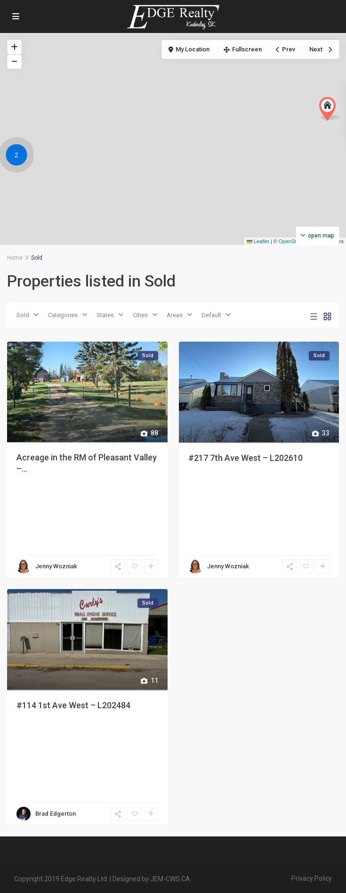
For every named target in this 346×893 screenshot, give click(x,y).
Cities (140, 315)
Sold (22, 315)
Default (211, 315)
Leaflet (258, 241)
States (105, 315)
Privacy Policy (311, 878)
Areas (175, 315)
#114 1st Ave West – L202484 (73, 705)
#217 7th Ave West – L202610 (245, 458)
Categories (63, 315)
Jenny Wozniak (56, 566)
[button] (329, 109)
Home (15, 257)
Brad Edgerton (55, 813)
